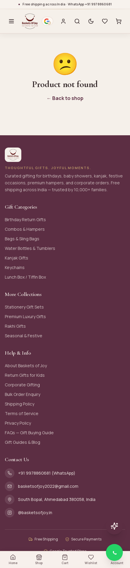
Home (13, 559)
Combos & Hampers (25, 229)
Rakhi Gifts (15, 326)
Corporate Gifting (22, 385)
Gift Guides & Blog (22, 442)
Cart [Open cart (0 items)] (65, 559)
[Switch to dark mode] (91, 21)
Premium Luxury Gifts (25, 316)
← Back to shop (65, 98)
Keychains (15, 267)
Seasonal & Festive (23, 335)
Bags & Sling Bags (22, 239)
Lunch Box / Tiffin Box (25, 277)
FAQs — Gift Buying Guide (29, 432)
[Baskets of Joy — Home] (30, 21)
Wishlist (91, 559)
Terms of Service (21, 413)
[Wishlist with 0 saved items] (104, 21)
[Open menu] (11, 21)
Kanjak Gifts (16, 258)
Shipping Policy (19, 404)
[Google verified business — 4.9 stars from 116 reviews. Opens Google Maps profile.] (47, 21)
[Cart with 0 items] (118, 21)
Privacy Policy (18, 423)
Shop (39, 559)
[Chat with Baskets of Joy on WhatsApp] (114, 552)
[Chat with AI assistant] (114, 526)
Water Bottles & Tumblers (30, 248)
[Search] (77, 21)
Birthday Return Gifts (25, 219)
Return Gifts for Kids (25, 375)
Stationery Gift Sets (24, 307)
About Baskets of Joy (26, 365)
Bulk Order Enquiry (22, 394)
